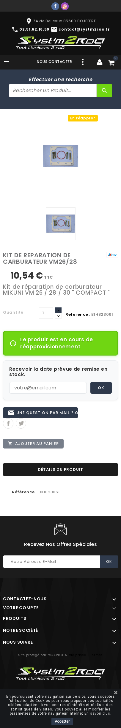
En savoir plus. (97, 713)
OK (101, 388)
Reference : (77, 314)
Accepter (62, 721)
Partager (8, 423)
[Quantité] (46, 313)
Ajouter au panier (33, 443)
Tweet (21, 423)
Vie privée (77, 655)
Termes (96, 655)
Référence (23, 492)
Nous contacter (54, 61)
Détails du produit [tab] (60, 469)
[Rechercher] (53, 90)
